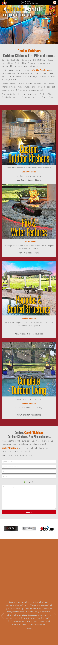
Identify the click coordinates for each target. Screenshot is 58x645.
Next (55, 561)
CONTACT (29, 630)
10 (38, 582)
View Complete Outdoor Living (29, 415)
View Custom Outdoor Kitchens (29, 180)
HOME (29, 624)
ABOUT (29, 626)
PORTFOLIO (29, 628)
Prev (2, 561)
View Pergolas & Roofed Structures (29, 334)
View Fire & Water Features (29, 253)
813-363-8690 (29, 610)
